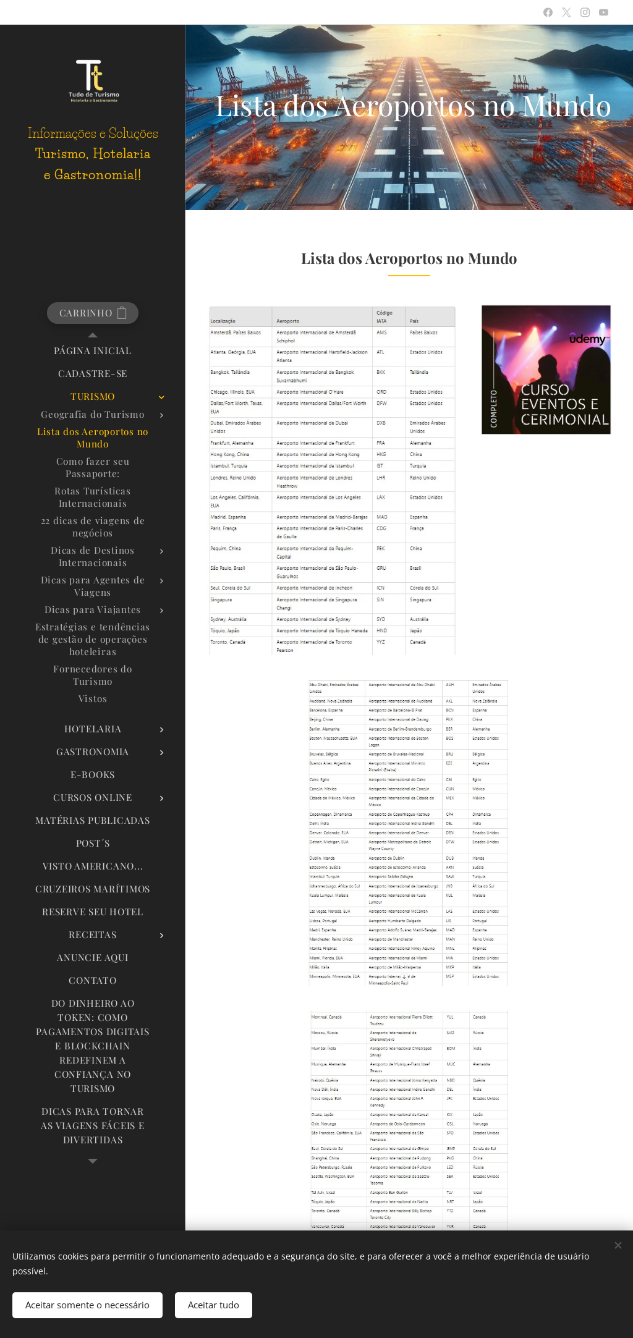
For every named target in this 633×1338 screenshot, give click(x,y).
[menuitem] (93, 351)
